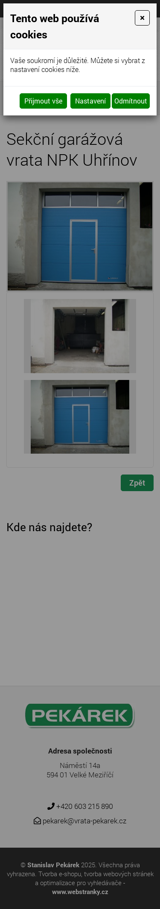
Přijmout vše (43, 100)
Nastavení (90, 100)
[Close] (142, 18)
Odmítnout (130, 100)
